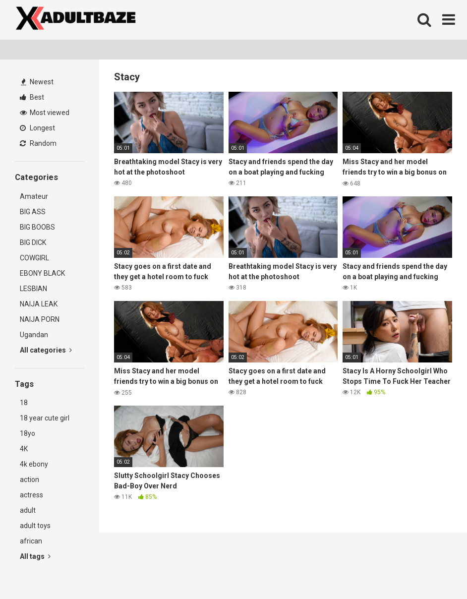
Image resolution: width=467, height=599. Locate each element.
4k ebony (34, 464)
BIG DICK (33, 242)
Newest (37, 82)
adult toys (35, 526)
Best (32, 97)
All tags (35, 556)
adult (28, 510)
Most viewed (44, 113)
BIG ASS (33, 212)
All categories (46, 350)
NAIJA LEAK (39, 304)
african (31, 541)
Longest (37, 128)
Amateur (34, 196)
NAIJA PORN (39, 319)
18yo (27, 433)
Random (38, 143)
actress (31, 495)
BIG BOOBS (37, 227)
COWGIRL (34, 258)
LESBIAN (33, 289)
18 (24, 403)
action (29, 479)
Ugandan (34, 335)
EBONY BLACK (42, 273)
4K (24, 449)
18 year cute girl (44, 418)
